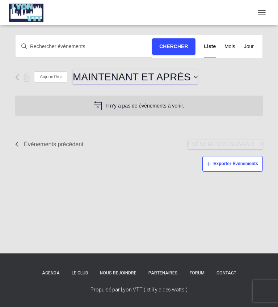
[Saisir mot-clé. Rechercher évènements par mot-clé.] (84, 46)
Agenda (51, 273)
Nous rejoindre (118, 273)
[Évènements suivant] (27, 77)
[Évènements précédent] (17, 77)
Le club (80, 273)
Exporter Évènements (232, 163)
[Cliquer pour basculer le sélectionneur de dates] (135, 77)
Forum (197, 273)
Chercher (173, 46)
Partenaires (163, 273)
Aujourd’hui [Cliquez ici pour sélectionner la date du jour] (51, 76)
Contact (226, 273)
